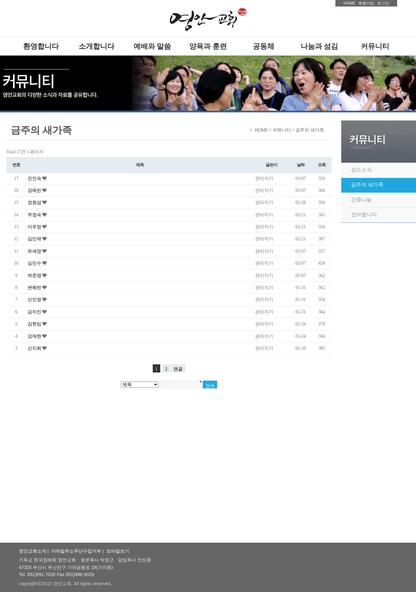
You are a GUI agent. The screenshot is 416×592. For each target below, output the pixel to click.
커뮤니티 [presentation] (375, 46)
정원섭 (35, 202)
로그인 (383, 3)
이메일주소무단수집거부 (76, 551)
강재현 (35, 336)
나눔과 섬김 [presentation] (319, 46)
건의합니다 (364, 214)
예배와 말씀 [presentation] (152, 46)
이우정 (35, 226)
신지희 (35, 348)
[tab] (41, 46)
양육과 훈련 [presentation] (208, 46)
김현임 (35, 323)
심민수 (35, 263)
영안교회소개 (32, 551)
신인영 (35, 299)
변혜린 (35, 287)
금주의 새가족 (367, 184)
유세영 (35, 251)
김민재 (35, 238)
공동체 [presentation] (263, 46)
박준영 (35, 275)
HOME (349, 3)
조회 (321, 164)
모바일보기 (117, 551)
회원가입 (366, 3)
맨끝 (178, 369)
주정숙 (35, 214)
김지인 (35, 311)
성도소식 (361, 169)
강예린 (35, 190)
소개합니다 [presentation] (96, 46)
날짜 (300, 164)
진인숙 (35, 178)
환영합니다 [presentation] (41, 46)
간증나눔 (361, 199)
